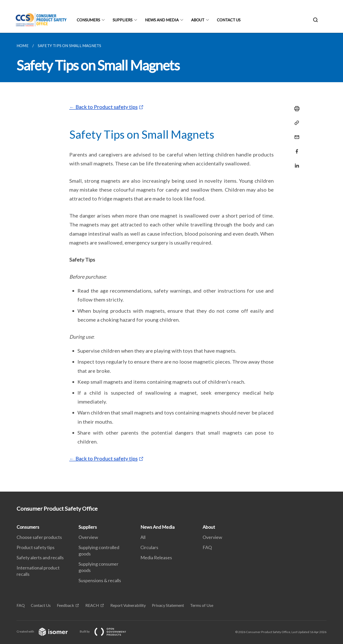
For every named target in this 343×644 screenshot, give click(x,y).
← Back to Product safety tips (103, 107)
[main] (171, 262)
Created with (46, 631)
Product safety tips (36, 547)
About (197, 20)
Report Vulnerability (128, 605)
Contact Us (229, 20)
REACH (92, 605)
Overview (88, 537)
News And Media (162, 20)
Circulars (149, 547)
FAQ (207, 547)
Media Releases (156, 557)
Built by (107, 631)
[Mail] (295, 134)
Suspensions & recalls (99, 580)
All (143, 537)
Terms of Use (201, 605)
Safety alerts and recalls (40, 557)
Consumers (88, 20)
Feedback (65, 605)
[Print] (295, 109)
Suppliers (123, 20)
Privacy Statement (168, 605)
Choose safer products (39, 537)
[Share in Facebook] (295, 148)
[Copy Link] (295, 123)
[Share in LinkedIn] (295, 162)
